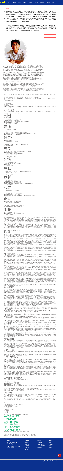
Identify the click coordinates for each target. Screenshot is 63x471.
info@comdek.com (14, 444)
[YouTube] (59, 455)
